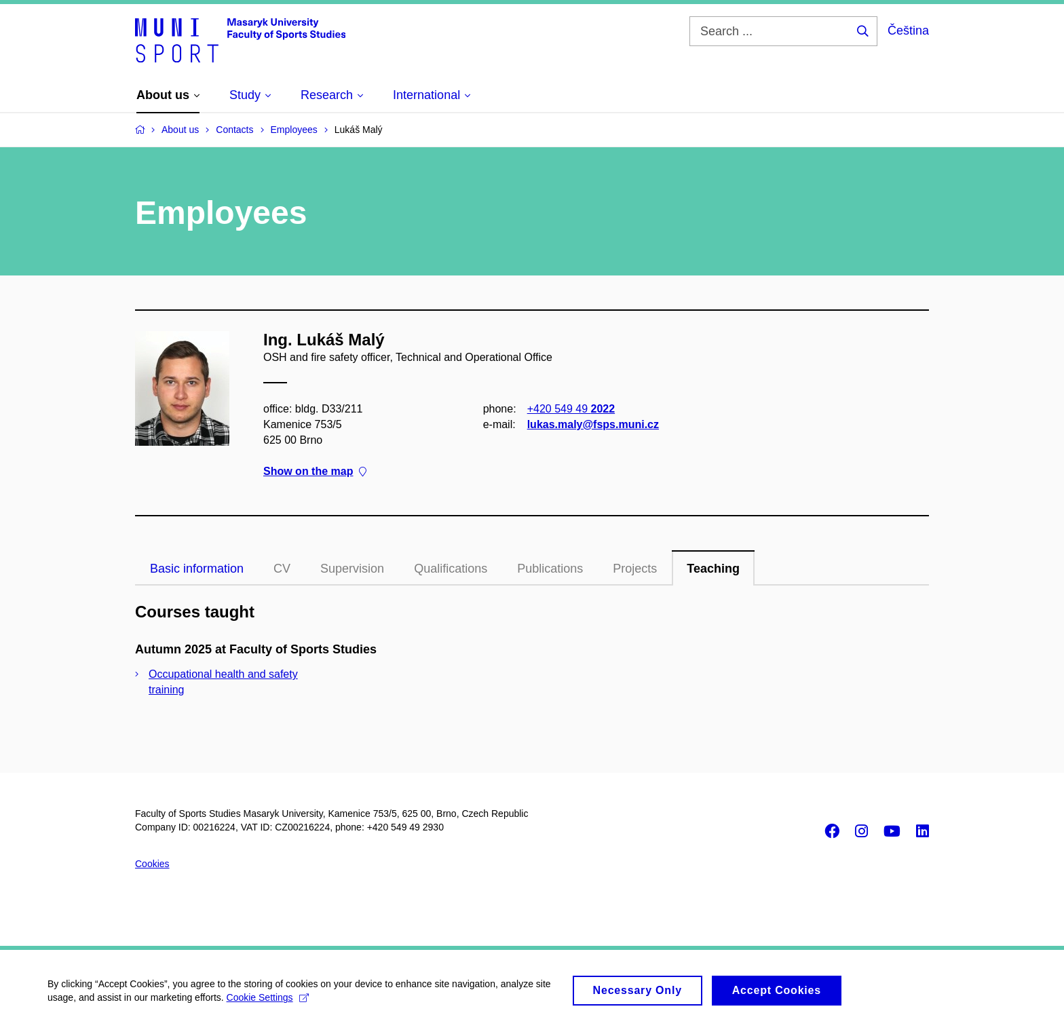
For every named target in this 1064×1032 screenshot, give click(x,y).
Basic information (197, 568)
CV (281, 568)
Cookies (152, 863)
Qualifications (450, 568)
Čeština (908, 30)
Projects (635, 568)
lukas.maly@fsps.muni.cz (593, 424)
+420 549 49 (571, 408)
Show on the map (314, 471)
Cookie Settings (268, 1003)
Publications (550, 568)
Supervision (352, 568)
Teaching (713, 568)
